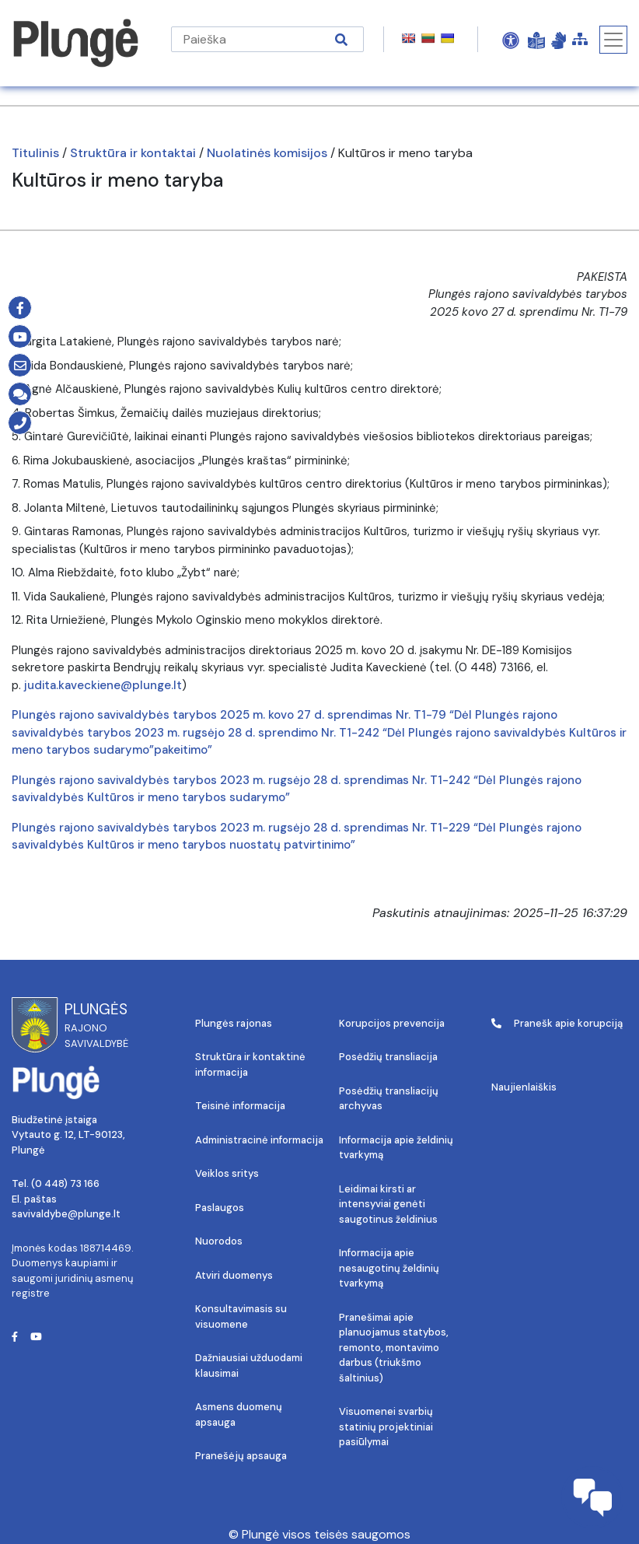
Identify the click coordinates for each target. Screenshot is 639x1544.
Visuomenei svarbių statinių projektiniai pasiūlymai (386, 1426)
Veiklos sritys (227, 1173)
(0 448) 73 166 (65, 1183)
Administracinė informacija (259, 1140)
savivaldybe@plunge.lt (66, 1213)
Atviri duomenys (234, 1275)
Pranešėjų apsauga (241, 1455)
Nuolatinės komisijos (267, 153)
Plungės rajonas (233, 1023)
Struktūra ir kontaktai (133, 153)
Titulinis (35, 153)
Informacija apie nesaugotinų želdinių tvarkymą (389, 1268)
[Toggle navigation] (613, 40)
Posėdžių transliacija (388, 1056)
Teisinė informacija (240, 1105)
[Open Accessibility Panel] (511, 40)
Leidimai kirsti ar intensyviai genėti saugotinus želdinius (388, 1204)
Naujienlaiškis (524, 1087)
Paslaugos (219, 1207)
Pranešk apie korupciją (557, 1023)
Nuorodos (219, 1241)
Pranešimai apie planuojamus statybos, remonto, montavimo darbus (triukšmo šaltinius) (394, 1348)
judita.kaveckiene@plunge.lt (103, 685)
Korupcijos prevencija (392, 1023)
